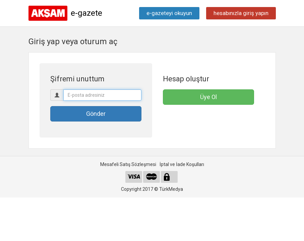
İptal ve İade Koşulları (182, 164)
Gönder (96, 113)
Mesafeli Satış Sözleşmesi (128, 164)
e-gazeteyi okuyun (169, 13)
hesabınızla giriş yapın (241, 13)
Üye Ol (208, 96)
